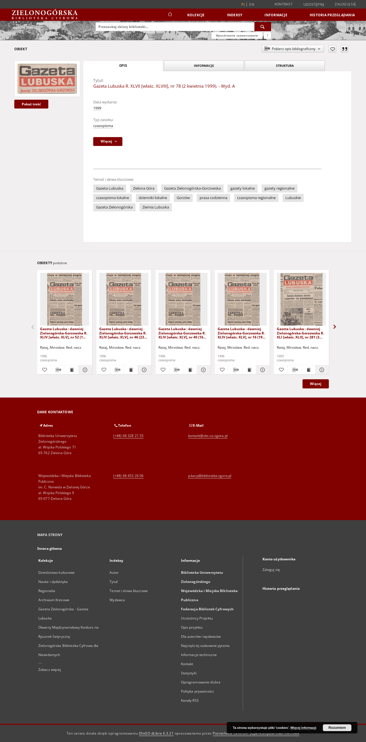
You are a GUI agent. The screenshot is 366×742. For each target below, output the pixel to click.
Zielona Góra (143, 188)
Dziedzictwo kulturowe (56, 572)
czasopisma (103, 125)
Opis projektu (192, 627)
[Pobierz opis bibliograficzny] (57, 370)
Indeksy (234, 15)
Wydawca (117, 599)
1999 (97, 108)
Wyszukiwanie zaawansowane (237, 35)
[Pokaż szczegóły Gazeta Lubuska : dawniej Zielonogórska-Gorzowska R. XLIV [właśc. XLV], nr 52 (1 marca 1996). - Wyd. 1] (84, 370)
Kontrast (283, 4)
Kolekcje (196, 15)
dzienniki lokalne (153, 197)
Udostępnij (313, 4)
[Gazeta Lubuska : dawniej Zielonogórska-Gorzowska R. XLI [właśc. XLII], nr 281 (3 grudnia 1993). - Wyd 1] (301, 299)
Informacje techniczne (199, 654)
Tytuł (114, 581)
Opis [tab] (123, 66)
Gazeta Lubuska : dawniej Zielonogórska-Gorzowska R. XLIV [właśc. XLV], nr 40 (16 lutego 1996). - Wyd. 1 (182, 332)
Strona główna (49, 548)
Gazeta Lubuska (109, 188)
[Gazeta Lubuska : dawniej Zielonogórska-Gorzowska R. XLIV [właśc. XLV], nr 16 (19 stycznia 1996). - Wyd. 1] (242, 299)
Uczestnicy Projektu (197, 618)
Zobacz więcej (49, 669)
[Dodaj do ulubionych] (332, 49)
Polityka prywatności (197, 691)
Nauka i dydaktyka (53, 581)
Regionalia (46, 590)
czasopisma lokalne (112, 197)
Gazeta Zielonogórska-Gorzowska (192, 188)
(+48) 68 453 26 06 (128, 475)
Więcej (315, 383)
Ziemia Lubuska (155, 207)
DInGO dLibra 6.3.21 (156, 733)
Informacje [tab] (204, 65)
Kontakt (187, 663)
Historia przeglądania (332, 15)
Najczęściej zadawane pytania (205, 645)
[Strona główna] (169, 15)
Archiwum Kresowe (53, 599)
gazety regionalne (279, 188)
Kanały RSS (190, 700)
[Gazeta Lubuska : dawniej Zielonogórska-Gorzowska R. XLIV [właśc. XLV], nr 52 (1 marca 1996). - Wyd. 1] (64, 299)
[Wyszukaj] (262, 26)
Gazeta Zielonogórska (114, 207)
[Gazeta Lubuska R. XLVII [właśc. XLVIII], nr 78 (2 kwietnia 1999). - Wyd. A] (47, 78)
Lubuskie (293, 197)
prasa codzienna (213, 197)
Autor (114, 572)
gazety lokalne (242, 188)
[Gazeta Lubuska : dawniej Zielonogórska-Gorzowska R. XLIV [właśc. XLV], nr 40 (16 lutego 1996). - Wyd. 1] (183, 299)
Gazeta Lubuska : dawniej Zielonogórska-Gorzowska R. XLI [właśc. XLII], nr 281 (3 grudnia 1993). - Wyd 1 (300, 332)
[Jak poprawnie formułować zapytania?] (267, 35)
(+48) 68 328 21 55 (128, 435)
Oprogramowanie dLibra (201, 682)
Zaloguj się (345, 4)
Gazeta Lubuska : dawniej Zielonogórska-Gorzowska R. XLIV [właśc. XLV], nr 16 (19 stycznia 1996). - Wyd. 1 (241, 332)
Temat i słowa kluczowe (129, 590)
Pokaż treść (31, 104)
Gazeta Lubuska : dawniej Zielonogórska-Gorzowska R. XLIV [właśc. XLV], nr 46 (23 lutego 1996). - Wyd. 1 (122, 332)
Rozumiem (337, 728)
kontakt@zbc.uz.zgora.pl (208, 435)
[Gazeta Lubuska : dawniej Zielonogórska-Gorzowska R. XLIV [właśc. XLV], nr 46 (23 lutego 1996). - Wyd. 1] (124, 299)
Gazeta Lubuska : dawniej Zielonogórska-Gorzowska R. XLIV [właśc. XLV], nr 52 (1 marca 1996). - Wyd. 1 (63, 332)
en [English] (251, 4)
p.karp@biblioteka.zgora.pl (209, 475)
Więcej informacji (303, 727)
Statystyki (188, 673)
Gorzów (183, 197)
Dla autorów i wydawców (201, 636)
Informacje (275, 15)
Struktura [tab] (285, 65)
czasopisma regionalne (256, 197)
